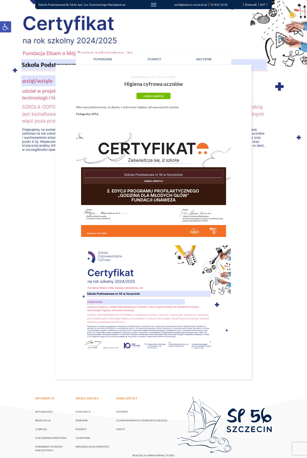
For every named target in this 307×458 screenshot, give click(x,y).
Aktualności (44, 411)
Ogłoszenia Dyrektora (50, 437)
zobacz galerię (153, 96)
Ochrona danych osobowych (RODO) (141, 420)
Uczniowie (83, 437)
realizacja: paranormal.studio (153, 455)
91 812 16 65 (219, 4)
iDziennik (251, 4)
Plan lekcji (83, 411)
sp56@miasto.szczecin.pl (190, 4)
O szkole (41, 429)
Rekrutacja (43, 420)
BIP (262, 4)
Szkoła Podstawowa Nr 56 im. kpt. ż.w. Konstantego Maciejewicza (81, 4)
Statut (120, 429)
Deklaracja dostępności (92, 446)
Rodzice (81, 429)
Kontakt (122, 411)
